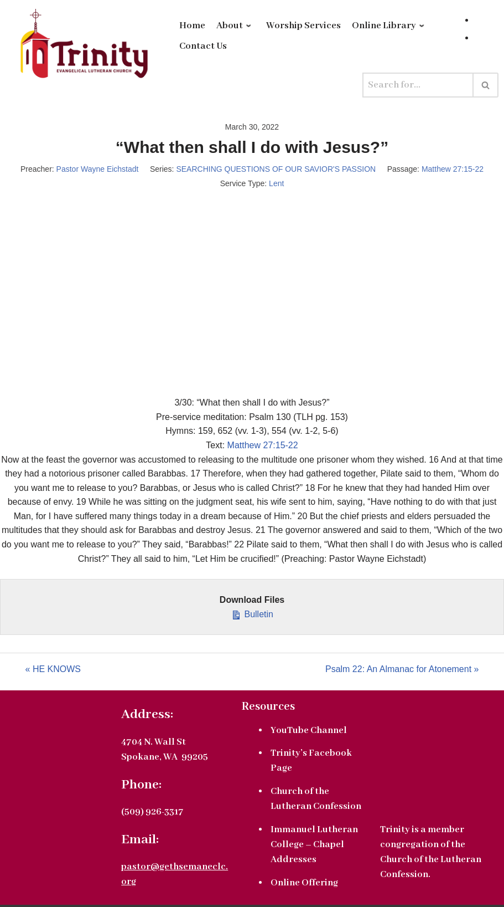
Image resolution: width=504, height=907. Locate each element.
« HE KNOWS (53, 669)
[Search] (418, 85)
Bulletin (252, 613)
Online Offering (304, 883)
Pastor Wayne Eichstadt (97, 169)
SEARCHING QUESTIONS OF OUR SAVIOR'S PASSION (276, 169)
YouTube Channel (309, 730)
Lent (276, 183)
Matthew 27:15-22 (453, 169)
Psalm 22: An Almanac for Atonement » (402, 669)
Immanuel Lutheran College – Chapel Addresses (314, 844)
